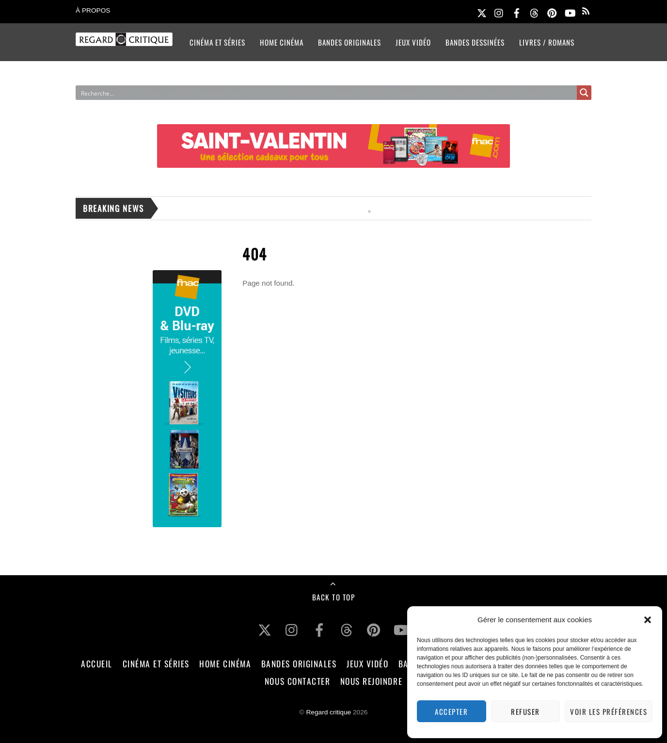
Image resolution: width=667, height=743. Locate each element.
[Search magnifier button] (584, 92)
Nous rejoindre (371, 681)
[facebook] (517, 11)
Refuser (525, 711)
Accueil (96, 663)
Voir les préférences (608, 711)
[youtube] (569, 11)
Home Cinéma (281, 42)
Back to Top (333, 597)
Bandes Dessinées (475, 42)
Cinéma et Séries (217, 42)
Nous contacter (297, 681)
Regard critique (328, 712)
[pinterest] (552, 11)
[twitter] (482, 11)
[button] (647, 620)
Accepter (451, 711)
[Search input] (302, 92)
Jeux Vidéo (413, 42)
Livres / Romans (546, 42)
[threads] (534, 11)
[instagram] (499, 11)
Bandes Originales (349, 42)
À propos (93, 10)
